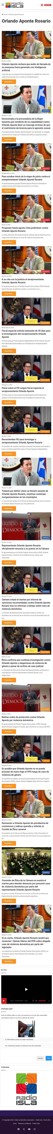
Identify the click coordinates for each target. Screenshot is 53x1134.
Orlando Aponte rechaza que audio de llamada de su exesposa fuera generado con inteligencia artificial (26, 67)
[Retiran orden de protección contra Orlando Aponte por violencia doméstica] (26, 698)
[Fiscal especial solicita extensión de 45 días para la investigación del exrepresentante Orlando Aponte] (26, 311)
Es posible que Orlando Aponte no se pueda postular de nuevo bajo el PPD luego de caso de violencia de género (25, 771)
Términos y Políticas (24, 1123)
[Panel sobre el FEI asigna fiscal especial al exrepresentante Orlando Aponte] (26, 369)
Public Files (36, 1123)
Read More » (9, 82)
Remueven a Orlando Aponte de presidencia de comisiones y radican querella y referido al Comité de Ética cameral (25, 826)
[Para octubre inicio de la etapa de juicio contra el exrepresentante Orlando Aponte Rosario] (26, 157)
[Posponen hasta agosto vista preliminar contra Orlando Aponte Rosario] (26, 209)
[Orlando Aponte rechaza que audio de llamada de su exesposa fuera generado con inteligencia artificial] (26, 45)
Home (4, 14)
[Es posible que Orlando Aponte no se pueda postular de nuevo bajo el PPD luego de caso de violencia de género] (26, 749)
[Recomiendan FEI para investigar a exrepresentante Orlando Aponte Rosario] (26, 420)
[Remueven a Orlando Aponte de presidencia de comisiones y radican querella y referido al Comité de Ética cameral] (26, 804)
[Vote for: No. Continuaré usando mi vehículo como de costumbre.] (27, 1046)
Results (40, 1058)
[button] (26, 1029)
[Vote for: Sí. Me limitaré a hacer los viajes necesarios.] (27, 1031)
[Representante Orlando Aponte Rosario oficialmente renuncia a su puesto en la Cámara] (26, 526)
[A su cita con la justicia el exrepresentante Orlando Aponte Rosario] (26, 260)
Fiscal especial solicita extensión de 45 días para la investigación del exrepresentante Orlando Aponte (26, 333)
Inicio (15, 1123)
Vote (48, 1058)
